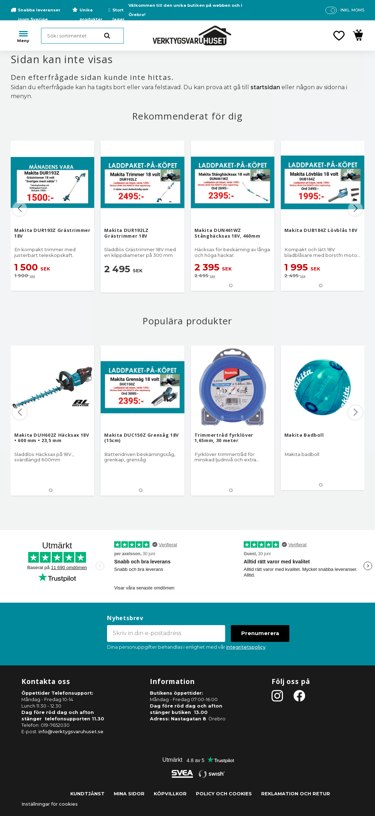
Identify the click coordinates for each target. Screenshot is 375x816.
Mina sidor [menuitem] (129, 793)
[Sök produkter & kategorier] (82, 36)
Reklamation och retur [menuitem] (295, 793)
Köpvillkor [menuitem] (170, 793)
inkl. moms (352, 9)
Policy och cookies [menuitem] (224, 793)
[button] (339, 35)
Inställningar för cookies (49, 804)
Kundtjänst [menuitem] (87, 793)
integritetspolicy (245, 647)
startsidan (265, 87)
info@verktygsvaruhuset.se (71, 731)
